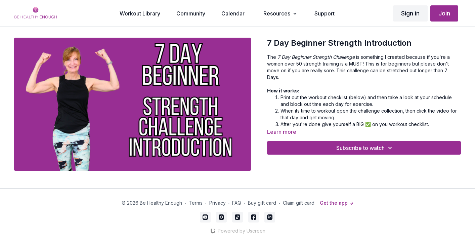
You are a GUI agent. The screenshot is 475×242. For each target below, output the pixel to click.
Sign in (410, 13)
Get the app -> (336, 203)
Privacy (217, 203)
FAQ (236, 203)
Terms (196, 203)
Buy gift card (262, 203)
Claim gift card (298, 203)
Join (444, 13)
